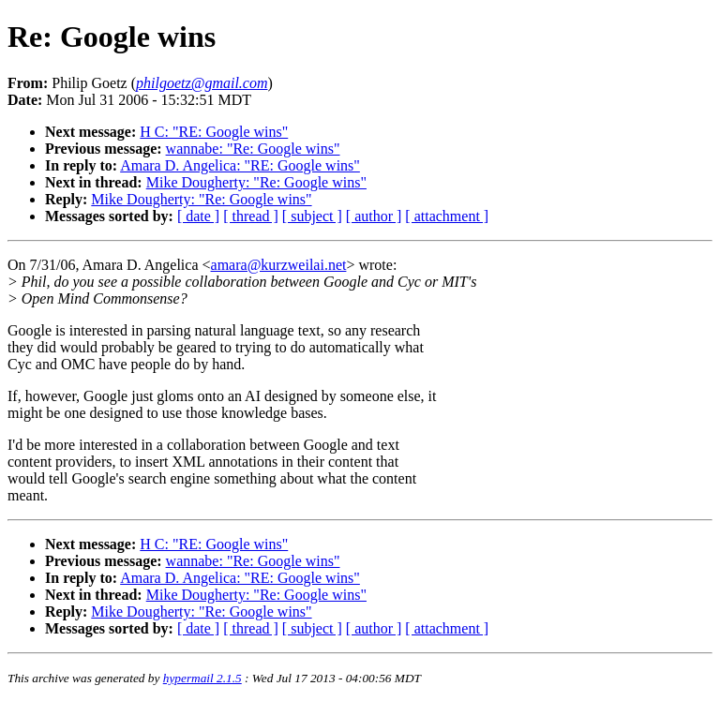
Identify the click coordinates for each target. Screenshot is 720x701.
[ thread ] (250, 216)
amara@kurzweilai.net (279, 265)
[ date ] (198, 216)
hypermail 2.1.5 (202, 678)
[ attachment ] (446, 216)
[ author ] (374, 216)
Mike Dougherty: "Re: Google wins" (256, 182)
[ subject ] (312, 216)
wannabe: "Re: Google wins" (253, 149)
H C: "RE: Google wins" (214, 132)
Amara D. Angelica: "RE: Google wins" (240, 165)
